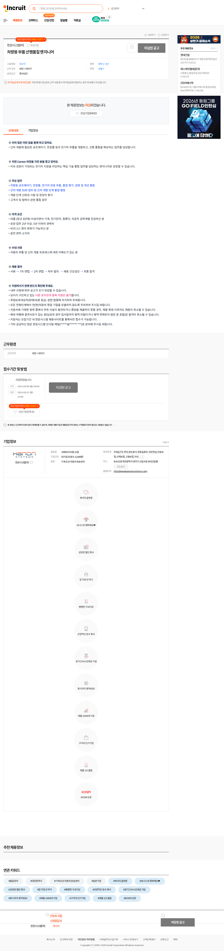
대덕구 (41, 353)
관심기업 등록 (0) (23, 412)
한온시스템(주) (15, 45)
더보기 (166, 442)
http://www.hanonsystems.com (130, 471)
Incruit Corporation (115, 945)
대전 (34, 353)
